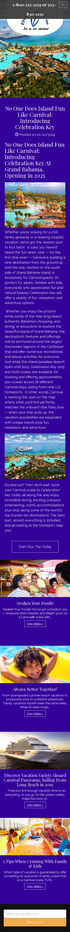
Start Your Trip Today (35, 547)
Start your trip (35, 922)
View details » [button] (35, 623)
